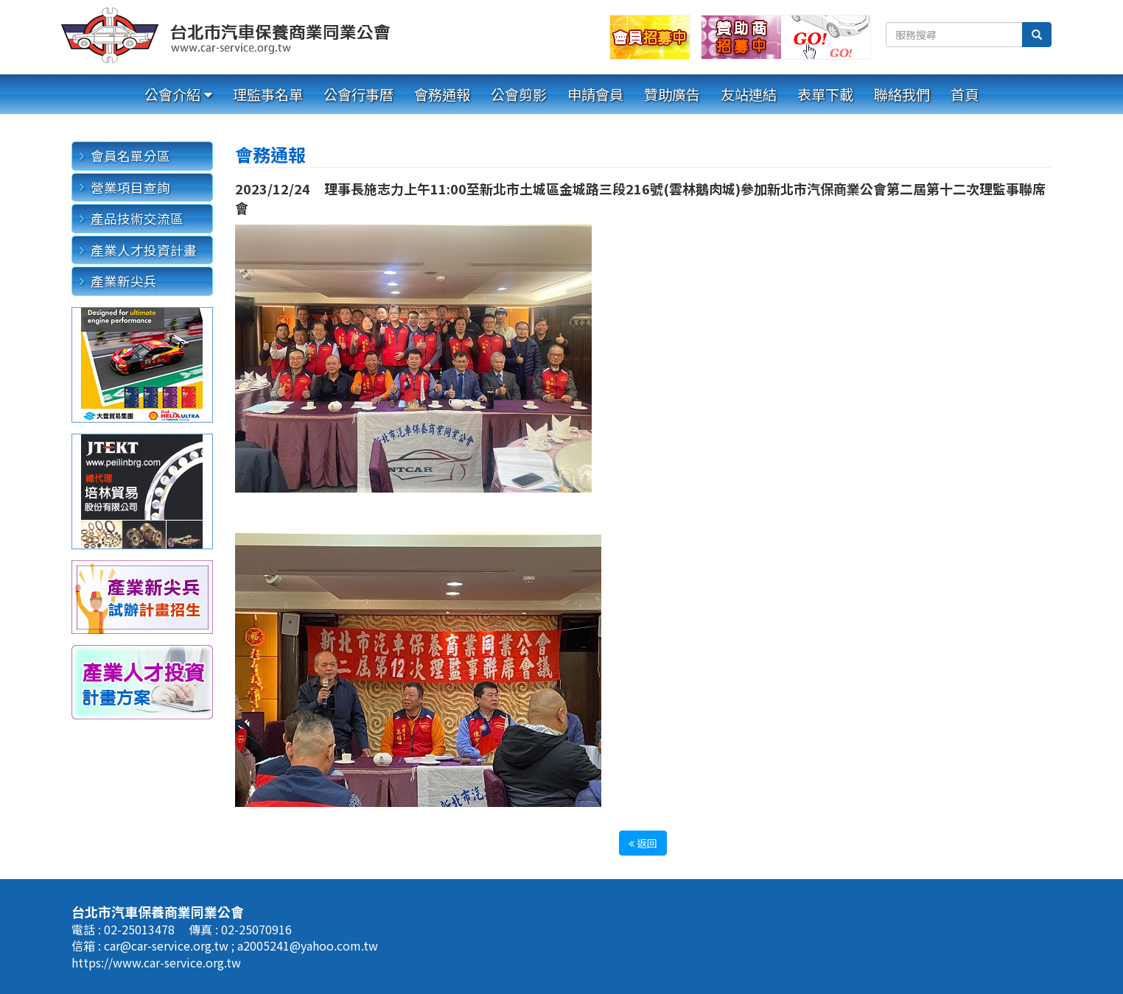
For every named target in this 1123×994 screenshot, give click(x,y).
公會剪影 (519, 94)
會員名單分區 (130, 156)
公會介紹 (172, 94)
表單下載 (825, 94)
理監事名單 (268, 94)
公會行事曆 (358, 94)
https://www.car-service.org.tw (156, 962)
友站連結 (749, 94)
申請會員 (595, 94)
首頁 (965, 94)
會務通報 (442, 94)
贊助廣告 (672, 94)
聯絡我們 (902, 94)
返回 (643, 843)
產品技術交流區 (137, 218)
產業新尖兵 (124, 281)
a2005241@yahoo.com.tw (307, 945)
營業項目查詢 (130, 187)
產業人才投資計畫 (144, 250)
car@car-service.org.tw (167, 945)
